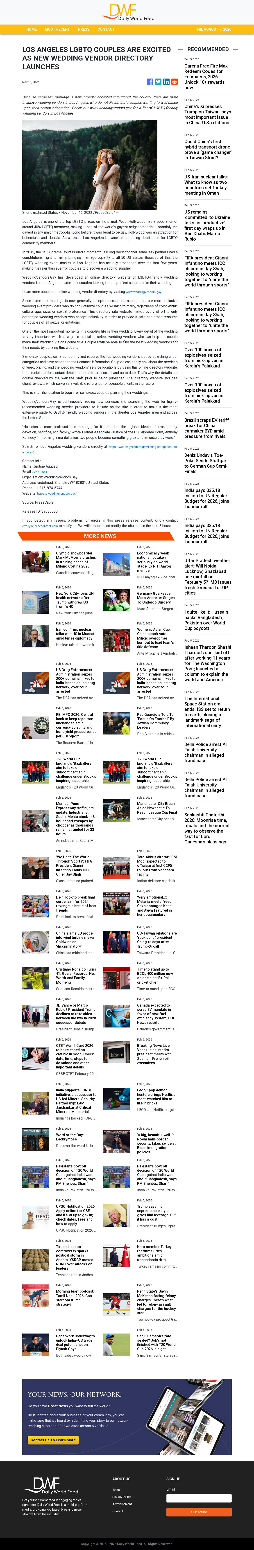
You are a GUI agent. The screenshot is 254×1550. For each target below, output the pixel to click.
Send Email (41, 472)
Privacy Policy (123, 1496)
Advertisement (124, 1504)
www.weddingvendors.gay (146, 292)
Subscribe (199, 1512)
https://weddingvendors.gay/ (60, 493)
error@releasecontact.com (43, 526)
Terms (117, 1489)
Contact (118, 1511)
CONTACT (106, 29)
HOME (31, 29)
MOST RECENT (57, 29)
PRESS (83, 29)
